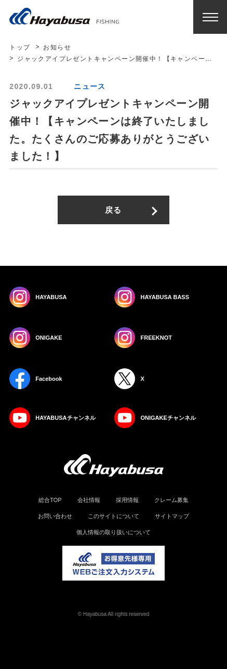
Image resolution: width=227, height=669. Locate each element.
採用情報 (127, 500)
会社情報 (88, 500)
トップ (19, 47)
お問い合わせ (55, 516)
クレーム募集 (171, 500)
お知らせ (57, 47)
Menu (210, 17)
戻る (113, 209)
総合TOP (49, 500)
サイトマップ (172, 516)
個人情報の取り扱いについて (113, 532)
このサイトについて (113, 516)
